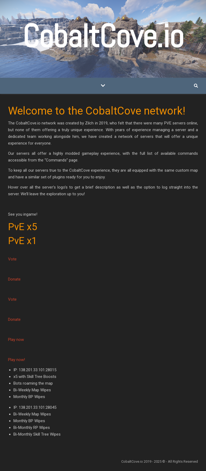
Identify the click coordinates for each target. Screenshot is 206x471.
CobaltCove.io (103, 36)
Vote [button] (12, 259)
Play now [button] (16, 339)
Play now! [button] (16, 359)
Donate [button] (14, 279)
